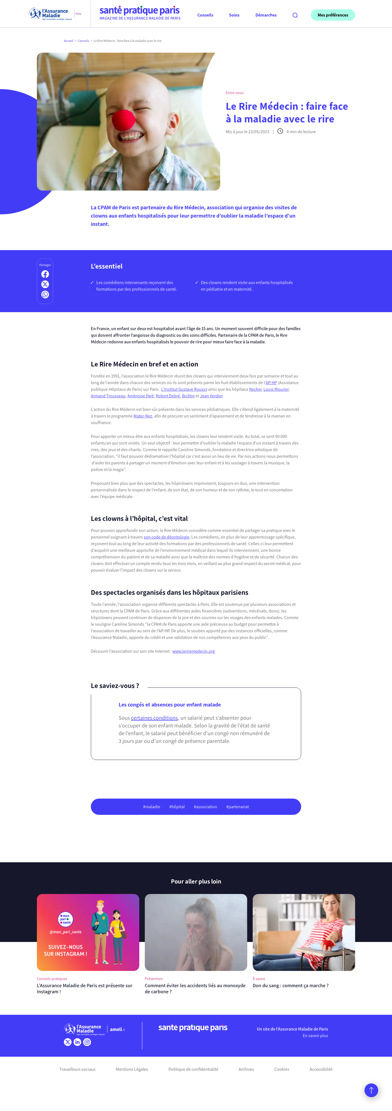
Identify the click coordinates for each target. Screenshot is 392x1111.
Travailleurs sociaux (77, 1069)
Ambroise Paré (140, 395)
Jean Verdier (211, 395)
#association (205, 806)
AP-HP (271, 382)
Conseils (83, 41)
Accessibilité (321, 1069)
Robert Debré (168, 395)
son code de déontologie (166, 537)
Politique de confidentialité (193, 1069)
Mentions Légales (132, 1069)
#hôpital (177, 806)
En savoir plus (315, 1035)
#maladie (151, 806)
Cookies (281, 1069)
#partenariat (237, 806)
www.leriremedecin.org (193, 651)
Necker (255, 389)
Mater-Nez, (143, 416)
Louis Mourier (275, 389)
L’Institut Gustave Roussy (184, 389)
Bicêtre (188, 395)
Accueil (68, 41)
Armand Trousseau (108, 395)
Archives (246, 1069)
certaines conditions (154, 717)
